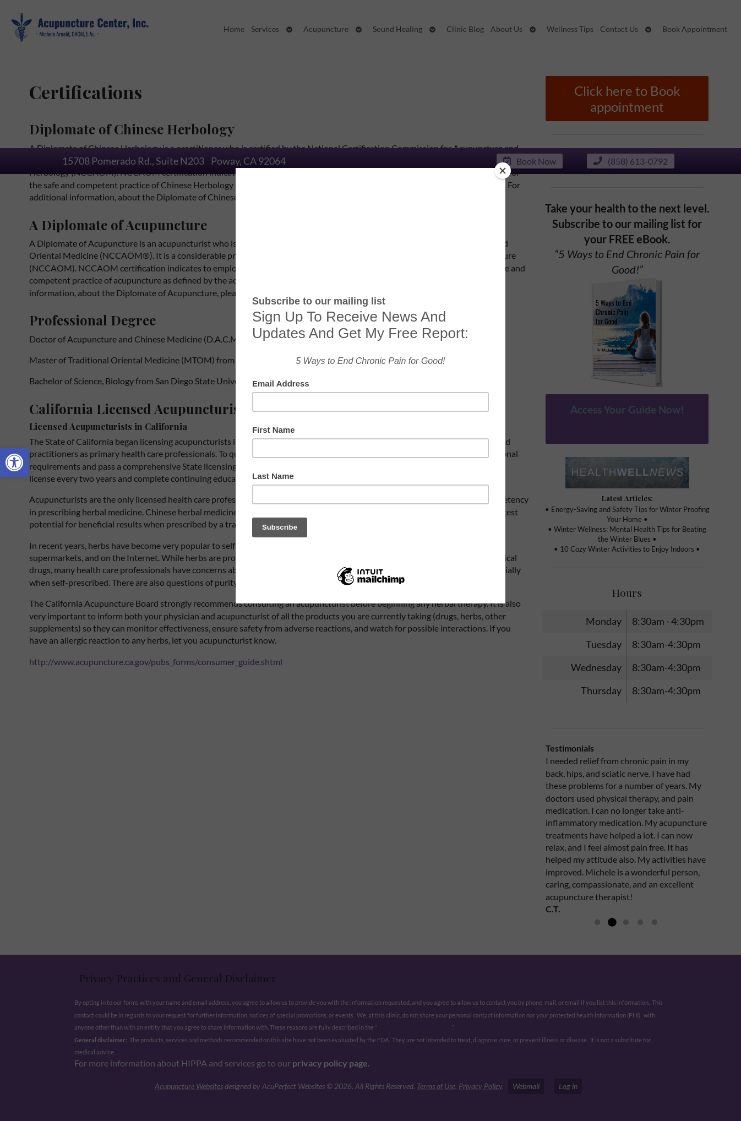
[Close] (502, 170)
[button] (14, 462)
